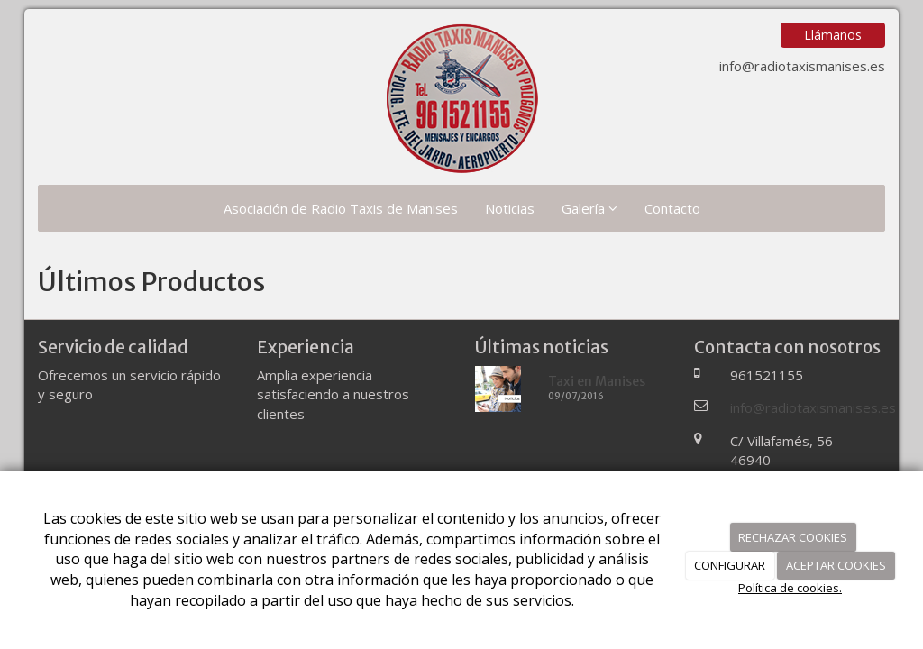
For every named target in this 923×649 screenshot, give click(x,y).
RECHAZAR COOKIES (792, 537)
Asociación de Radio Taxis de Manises (341, 208)
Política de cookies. (790, 588)
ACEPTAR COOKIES (836, 565)
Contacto (672, 208)
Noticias (510, 208)
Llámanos (833, 34)
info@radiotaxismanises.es (802, 66)
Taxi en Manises (596, 381)
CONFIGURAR (729, 565)
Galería (589, 208)
